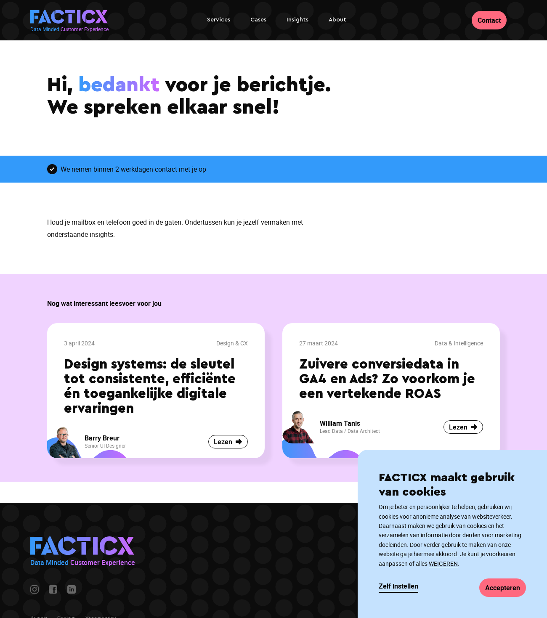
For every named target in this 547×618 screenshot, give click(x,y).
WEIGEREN (443, 564)
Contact (489, 20)
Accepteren (502, 587)
